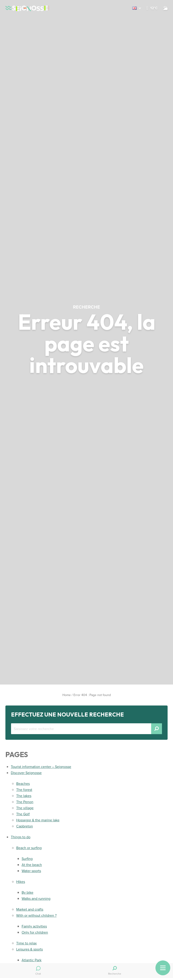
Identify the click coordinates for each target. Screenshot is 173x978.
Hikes (20, 881)
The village (25, 808)
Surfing (27, 858)
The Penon (24, 801)
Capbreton (24, 826)
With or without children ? (36, 915)
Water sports (31, 870)
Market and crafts (29, 909)
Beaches (23, 783)
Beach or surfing (29, 847)
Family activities (34, 926)
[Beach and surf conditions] (165, 8)
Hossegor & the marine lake (37, 820)
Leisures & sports (29, 949)
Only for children (35, 932)
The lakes (23, 795)
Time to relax (26, 943)
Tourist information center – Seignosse (41, 766)
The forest (24, 789)
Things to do (20, 837)
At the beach (32, 864)
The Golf (23, 814)
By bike (27, 892)
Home (66, 695)
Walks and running (36, 898)
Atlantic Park (31, 960)
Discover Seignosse (26, 772)
